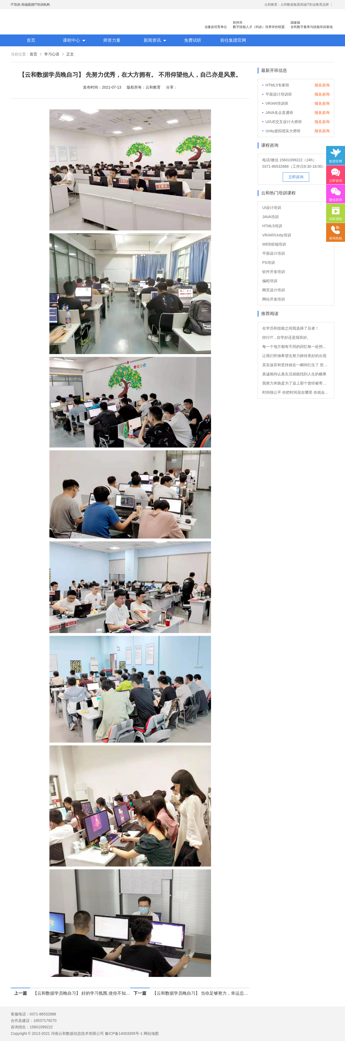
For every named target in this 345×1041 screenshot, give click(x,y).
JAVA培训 (270, 217)
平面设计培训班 (278, 94)
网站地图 (151, 1033)
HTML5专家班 (277, 85)
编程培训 (269, 281)
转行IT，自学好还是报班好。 (286, 337)
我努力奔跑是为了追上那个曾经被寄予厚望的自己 (296, 383)
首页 (31, 40)
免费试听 (192, 40)
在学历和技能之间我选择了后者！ (290, 328)
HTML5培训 (272, 226)
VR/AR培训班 (276, 103)
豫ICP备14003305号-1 (124, 1033)
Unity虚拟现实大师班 (283, 131)
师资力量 (111, 40)
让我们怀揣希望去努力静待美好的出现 (294, 356)
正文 (70, 54)
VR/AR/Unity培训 (276, 235)
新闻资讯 (152, 40)
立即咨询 (295, 177)
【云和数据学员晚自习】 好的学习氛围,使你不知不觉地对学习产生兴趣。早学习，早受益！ (81, 993)
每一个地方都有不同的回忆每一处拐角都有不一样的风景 (296, 346)
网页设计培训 (273, 290)
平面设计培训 (273, 253)
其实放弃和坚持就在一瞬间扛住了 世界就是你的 (296, 365)
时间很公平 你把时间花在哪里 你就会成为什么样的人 (296, 392)
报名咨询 (322, 85)
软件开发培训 (273, 272)
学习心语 (51, 54)
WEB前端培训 (274, 244)
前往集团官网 (233, 40)
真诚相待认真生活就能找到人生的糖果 (294, 374)
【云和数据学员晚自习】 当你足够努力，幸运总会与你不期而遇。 (201, 993)
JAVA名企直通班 (279, 112)
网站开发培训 (273, 299)
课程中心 (71, 40)
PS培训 (268, 262)
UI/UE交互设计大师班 (283, 122)
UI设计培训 (271, 207)
